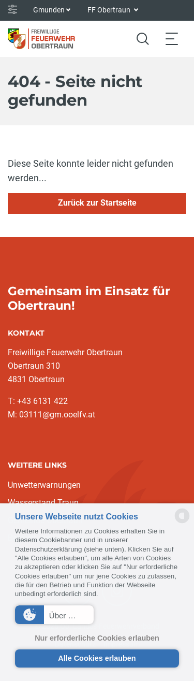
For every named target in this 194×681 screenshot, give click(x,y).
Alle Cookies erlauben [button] (97, 658)
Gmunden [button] (49, 10)
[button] (54, 614)
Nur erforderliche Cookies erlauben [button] (97, 638)
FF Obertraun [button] (109, 10)
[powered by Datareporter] (182, 522)
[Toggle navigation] (171, 38)
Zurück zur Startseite (97, 203)
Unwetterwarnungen (44, 485)
